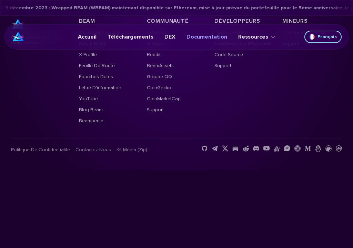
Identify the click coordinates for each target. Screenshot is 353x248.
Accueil (87, 36)
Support (155, 110)
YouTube (88, 99)
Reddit (154, 55)
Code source (228, 55)
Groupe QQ (159, 77)
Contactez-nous (93, 150)
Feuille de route (97, 66)
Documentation (206, 36)
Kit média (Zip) (132, 150)
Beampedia (91, 121)
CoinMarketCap (164, 99)
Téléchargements (130, 36)
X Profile (88, 55)
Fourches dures (96, 77)
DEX (169, 36)
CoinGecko (159, 88)
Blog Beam (91, 110)
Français (323, 37)
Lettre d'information (100, 88)
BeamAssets (160, 66)
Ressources (256, 36)
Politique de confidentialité (40, 150)
